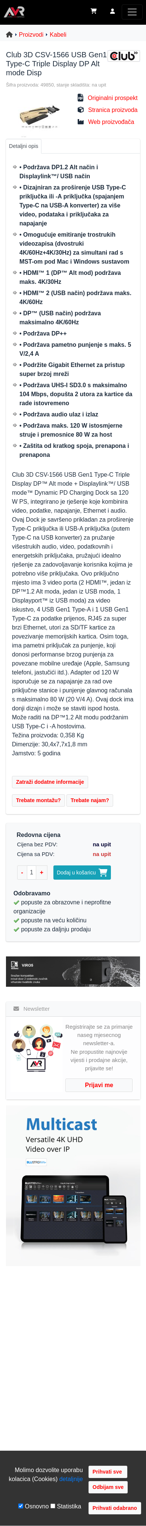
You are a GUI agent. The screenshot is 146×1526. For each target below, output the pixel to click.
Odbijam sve (108, 1487)
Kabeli (58, 34)
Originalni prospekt (112, 98)
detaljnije (71, 1479)
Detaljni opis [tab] (23, 146)
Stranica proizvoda (113, 110)
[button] (112, 11)
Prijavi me (99, 1085)
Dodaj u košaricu (82, 873)
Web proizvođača (111, 122)
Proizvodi (31, 34)
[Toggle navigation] (132, 11)
